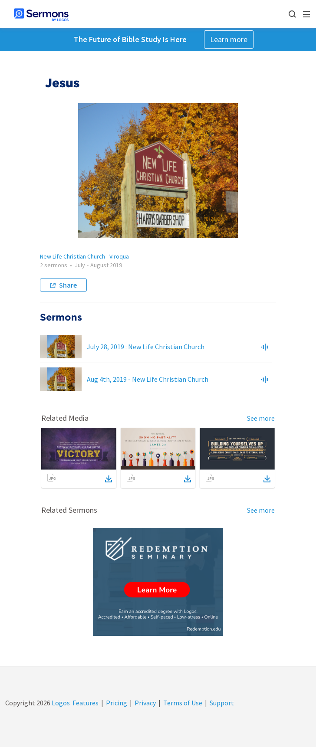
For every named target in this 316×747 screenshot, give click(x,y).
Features (85, 702)
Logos (60, 702)
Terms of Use (182, 702)
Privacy (145, 702)
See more (261, 418)
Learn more (228, 39)
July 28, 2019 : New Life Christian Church (145, 346)
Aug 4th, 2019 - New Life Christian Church (147, 379)
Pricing (116, 702)
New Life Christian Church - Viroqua (84, 256)
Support (222, 702)
